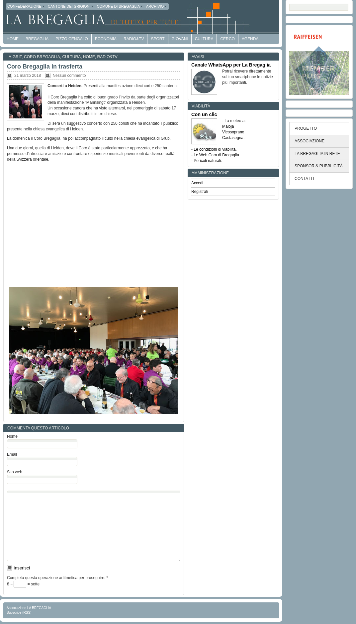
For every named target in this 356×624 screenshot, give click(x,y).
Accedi (197, 183)
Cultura (204, 39)
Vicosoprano (233, 132)
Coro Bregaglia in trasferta (44, 66)
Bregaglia (37, 39)
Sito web (14, 472)
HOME (13, 39)
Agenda (250, 39)
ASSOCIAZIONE (309, 141)
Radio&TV (134, 39)
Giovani (180, 39)
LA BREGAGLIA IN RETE (317, 153)
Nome (12, 436)
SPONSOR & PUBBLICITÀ (319, 166)
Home (89, 57)
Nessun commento (69, 75)
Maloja (228, 126)
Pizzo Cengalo (71, 39)
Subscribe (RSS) (19, 612)
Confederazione (26, 6)
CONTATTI (304, 178)
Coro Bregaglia (42, 57)
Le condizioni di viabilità (214, 149)
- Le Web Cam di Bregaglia (215, 155)
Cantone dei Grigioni (71, 6)
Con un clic (204, 114)
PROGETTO (306, 128)
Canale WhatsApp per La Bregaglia (231, 65)
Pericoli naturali (207, 160)
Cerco (227, 39)
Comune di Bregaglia (120, 6)
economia (106, 39)
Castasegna (232, 137)
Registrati (199, 191)
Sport (157, 39)
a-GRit (15, 57)
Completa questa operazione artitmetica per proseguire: (57, 577)
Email (12, 454)
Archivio (156, 6)
